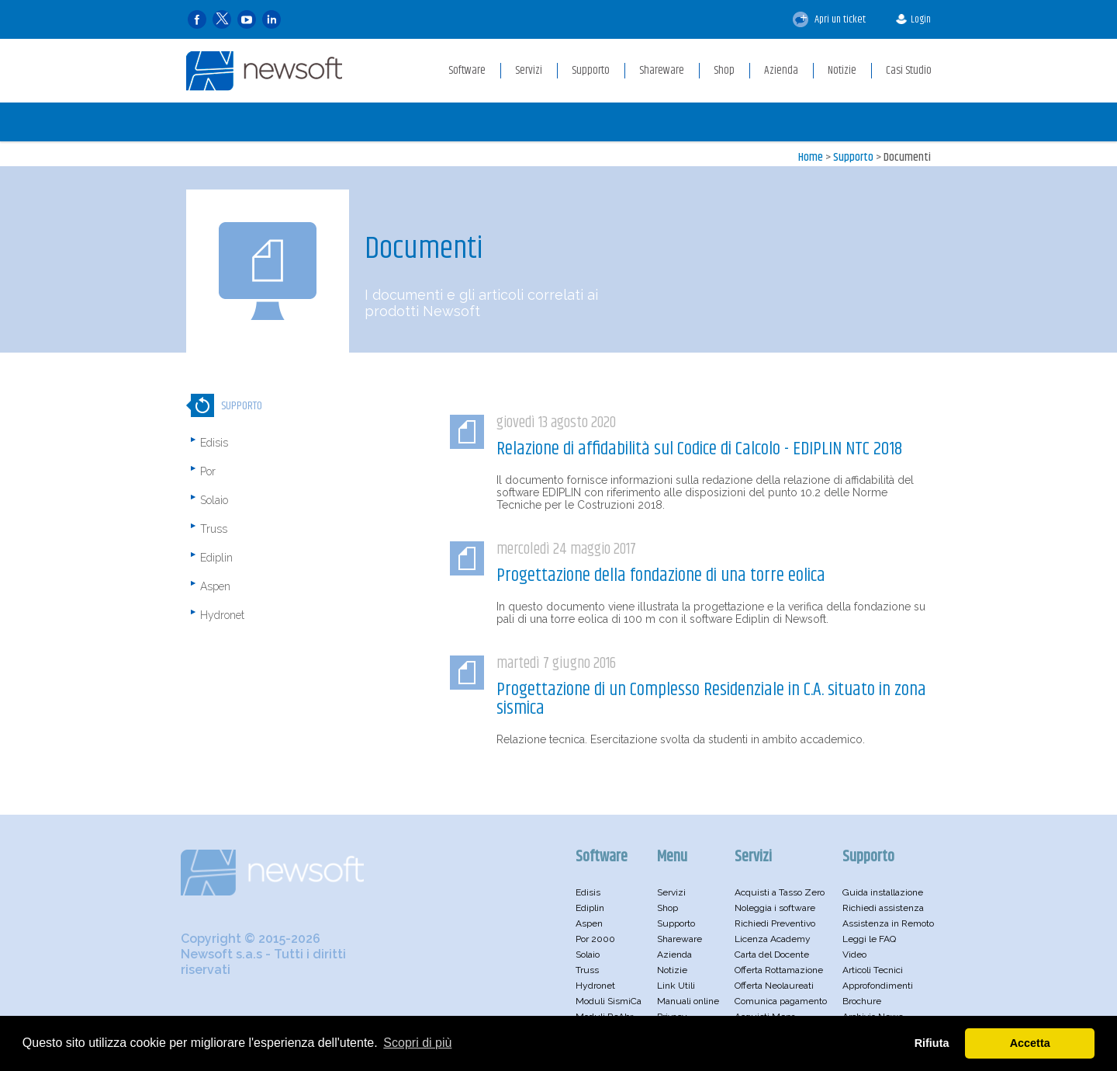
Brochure (861, 1001)
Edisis (214, 442)
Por (208, 471)
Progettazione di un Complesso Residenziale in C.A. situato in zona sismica (711, 699)
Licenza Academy (773, 939)
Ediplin (216, 557)
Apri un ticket (829, 19)
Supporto (853, 157)
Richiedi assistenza (883, 907)
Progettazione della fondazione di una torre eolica (660, 575)
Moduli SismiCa (608, 1001)
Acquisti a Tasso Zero (780, 892)
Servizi (671, 892)
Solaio (214, 500)
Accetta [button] (1030, 1043)
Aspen (215, 586)
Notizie (672, 970)
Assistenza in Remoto (888, 923)
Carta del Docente (772, 954)
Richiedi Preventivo (775, 923)
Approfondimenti (877, 985)
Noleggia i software (775, 907)
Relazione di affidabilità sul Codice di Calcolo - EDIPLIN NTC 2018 (699, 449)
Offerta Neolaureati (774, 985)
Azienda (674, 954)
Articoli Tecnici (872, 970)
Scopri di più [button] (417, 1042)
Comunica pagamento (781, 1001)
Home (810, 157)
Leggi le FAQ (869, 939)
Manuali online (688, 1001)
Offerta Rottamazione (779, 970)
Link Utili (676, 985)
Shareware (679, 939)
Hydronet (222, 615)
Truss (213, 529)
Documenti (907, 157)
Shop (667, 907)
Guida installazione (882, 892)
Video (854, 954)
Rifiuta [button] (932, 1043)
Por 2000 (595, 939)
